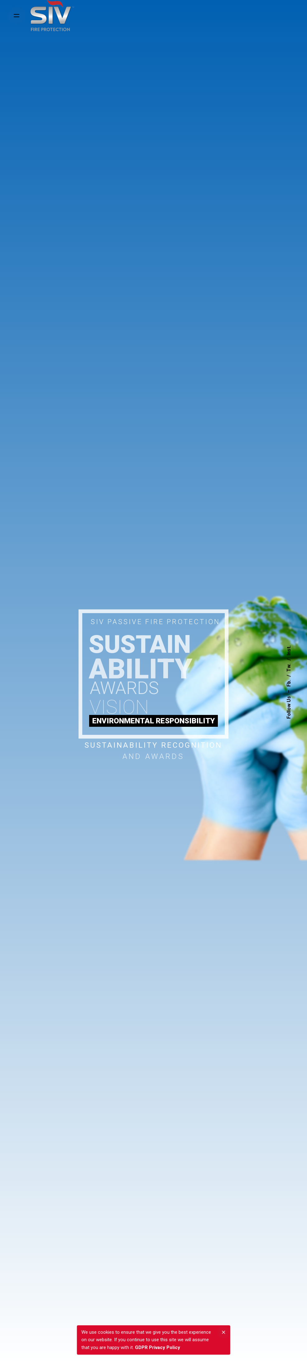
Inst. (289, 650)
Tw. (289, 667)
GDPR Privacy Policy (157, 1347)
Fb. (289, 683)
